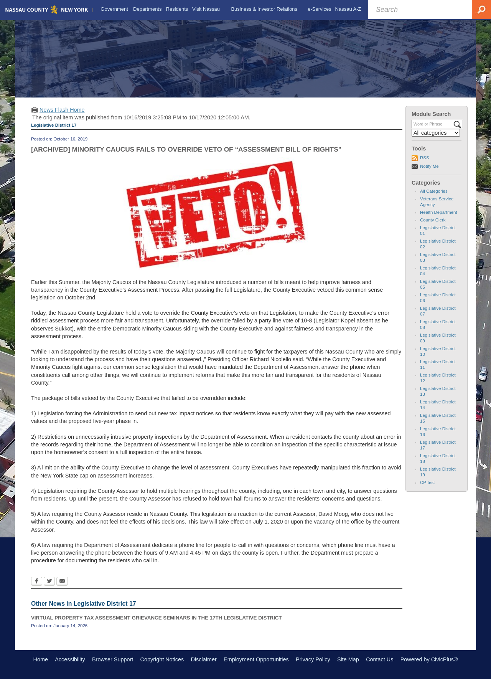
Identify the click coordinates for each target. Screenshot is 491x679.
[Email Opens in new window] (62, 582)
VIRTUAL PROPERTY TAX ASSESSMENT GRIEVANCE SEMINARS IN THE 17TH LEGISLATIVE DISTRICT (156, 618)
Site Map (348, 659)
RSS (424, 157)
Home (40, 659)
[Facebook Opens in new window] (36, 582)
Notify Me (429, 166)
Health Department (438, 212)
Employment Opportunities (256, 659)
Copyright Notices (162, 659)
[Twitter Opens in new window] (49, 582)
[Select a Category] (436, 133)
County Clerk (433, 220)
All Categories (434, 191)
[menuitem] (114, 9)
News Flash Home (62, 110)
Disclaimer (204, 659)
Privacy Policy (313, 659)
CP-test (427, 482)
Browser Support (112, 659)
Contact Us (379, 659)
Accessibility (70, 659)
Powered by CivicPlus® (429, 659)
